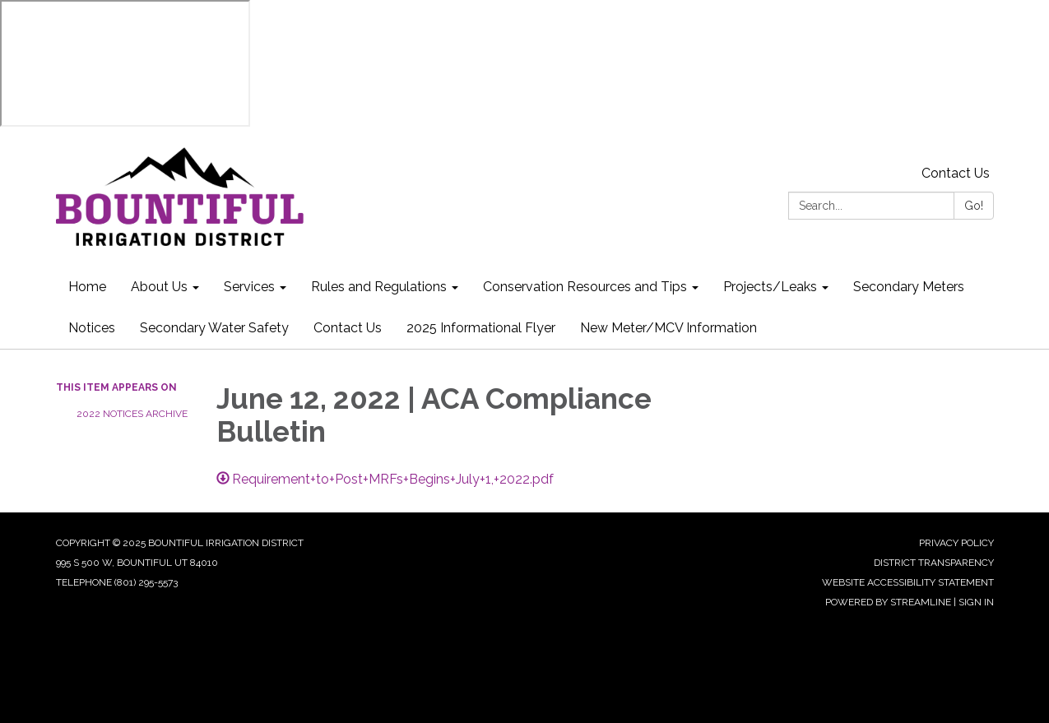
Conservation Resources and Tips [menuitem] (585, 286)
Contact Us (955, 173)
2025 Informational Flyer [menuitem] (480, 328)
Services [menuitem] (249, 286)
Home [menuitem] (87, 286)
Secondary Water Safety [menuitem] (214, 328)
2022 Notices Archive (132, 413)
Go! (973, 205)
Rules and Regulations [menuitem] (379, 286)
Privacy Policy (956, 543)
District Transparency (934, 562)
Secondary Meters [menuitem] (908, 286)
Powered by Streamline (888, 602)
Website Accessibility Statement (908, 582)
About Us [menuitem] (159, 286)
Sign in (976, 602)
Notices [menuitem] (91, 328)
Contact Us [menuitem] (347, 328)
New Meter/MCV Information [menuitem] (668, 328)
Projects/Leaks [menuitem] (770, 286)
